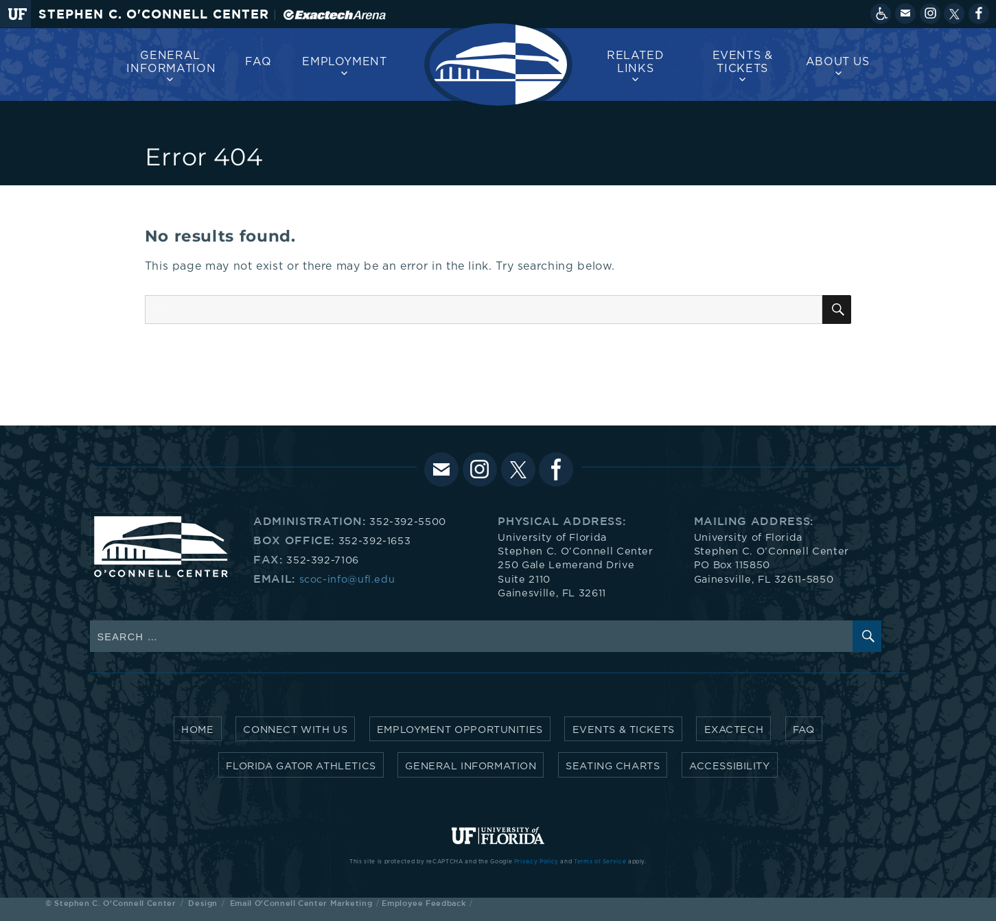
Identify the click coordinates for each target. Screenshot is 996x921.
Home (197, 730)
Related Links (635, 62)
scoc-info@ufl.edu (347, 579)
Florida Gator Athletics (300, 766)
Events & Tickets (743, 62)
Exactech (734, 730)
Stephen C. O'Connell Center (153, 14)
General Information (171, 62)
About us (838, 61)
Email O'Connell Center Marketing (301, 902)
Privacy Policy (536, 862)
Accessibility (729, 766)
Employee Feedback (423, 902)
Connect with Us (295, 730)
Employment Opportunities (460, 730)
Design (203, 902)
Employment (344, 61)
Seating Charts (613, 766)
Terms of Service (600, 862)
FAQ (258, 61)
